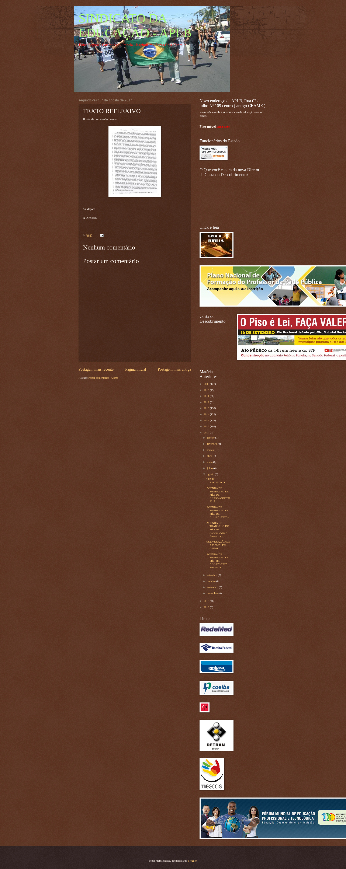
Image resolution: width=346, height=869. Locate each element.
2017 (207, 432)
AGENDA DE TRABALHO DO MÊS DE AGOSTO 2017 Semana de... (217, 529)
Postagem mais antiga (174, 369)
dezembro (212, 593)
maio (210, 462)
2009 (207, 384)
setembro (212, 575)
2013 (207, 408)
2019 (207, 607)
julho (210, 468)
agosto (211, 474)
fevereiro (212, 443)
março (210, 450)
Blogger (192, 860)
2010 (207, 390)
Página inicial (135, 369)
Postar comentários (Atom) (103, 377)
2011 (207, 396)
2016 (207, 426)
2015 (207, 420)
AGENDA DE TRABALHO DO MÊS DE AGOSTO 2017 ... (217, 512)
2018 (207, 601)
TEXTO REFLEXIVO (215, 481)
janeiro (211, 437)
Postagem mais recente (96, 369)
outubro (211, 581)
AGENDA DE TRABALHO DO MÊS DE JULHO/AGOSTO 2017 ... (218, 495)
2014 (207, 414)
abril (210, 455)
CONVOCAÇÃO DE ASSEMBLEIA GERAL (218, 545)
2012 (207, 402)
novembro (213, 587)
